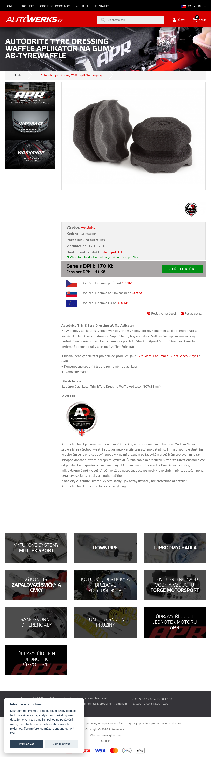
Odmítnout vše (61, 743)
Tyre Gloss (144, 356)
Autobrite (88, 228)
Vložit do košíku (183, 269)
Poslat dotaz (191, 314)
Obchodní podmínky (55, 6)
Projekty (27, 6)
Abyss (193, 356)
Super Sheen (179, 356)
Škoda (17, 75)
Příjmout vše (26, 743)
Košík (199, 19)
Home (9, 6)
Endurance (160, 356)
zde (12, 733)
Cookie (105, 741)
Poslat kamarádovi (161, 314)
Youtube (82, 6)
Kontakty (102, 6)
